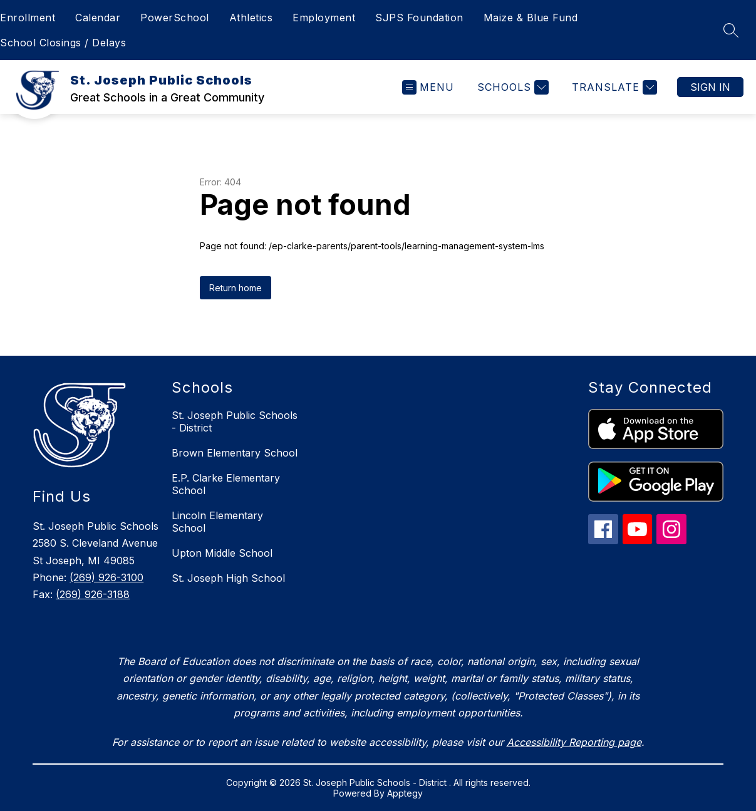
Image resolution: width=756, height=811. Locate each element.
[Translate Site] (613, 87)
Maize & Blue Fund (531, 17)
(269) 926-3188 (93, 594)
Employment (324, 17)
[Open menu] (428, 87)
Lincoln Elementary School (217, 521)
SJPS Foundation (419, 17)
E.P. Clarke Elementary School (226, 484)
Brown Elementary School (235, 453)
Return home (235, 287)
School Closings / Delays (63, 42)
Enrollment (27, 17)
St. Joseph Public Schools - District (235, 421)
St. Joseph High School (228, 578)
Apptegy (405, 793)
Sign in (710, 87)
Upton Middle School (222, 553)
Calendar (97, 17)
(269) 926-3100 (106, 577)
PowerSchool (174, 17)
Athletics (251, 17)
